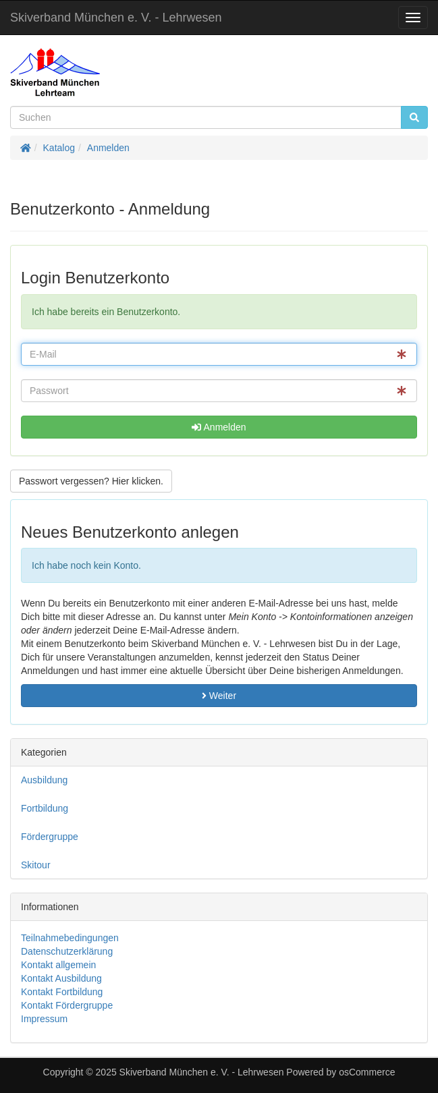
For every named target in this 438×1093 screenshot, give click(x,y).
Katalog (59, 147)
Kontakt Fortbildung (62, 991)
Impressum (44, 1018)
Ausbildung (44, 780)
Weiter (219, 695)
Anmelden (108, 147)
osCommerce (367, 1072)
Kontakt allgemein (58, 964)
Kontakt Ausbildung (61, 978)
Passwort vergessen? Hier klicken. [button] (91, 481)
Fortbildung (44, 808)
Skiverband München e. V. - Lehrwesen (116, 17)
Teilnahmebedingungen (70, 937)
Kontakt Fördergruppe (67, 1005)
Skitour (36, 865)
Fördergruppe (49, 836)
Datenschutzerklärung (67, 951)
